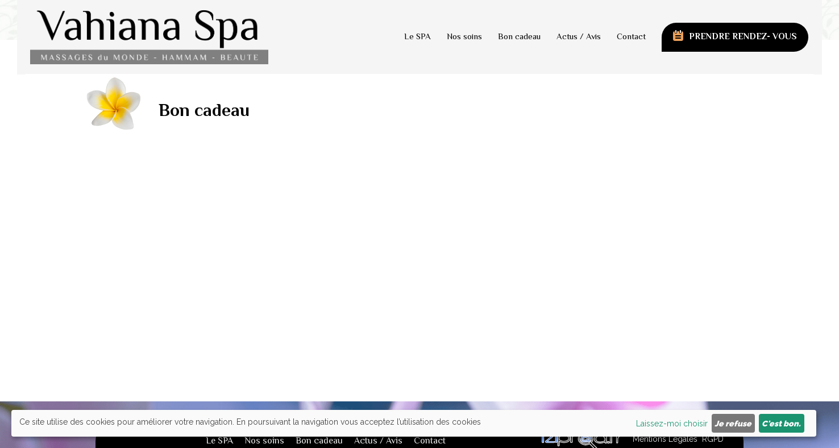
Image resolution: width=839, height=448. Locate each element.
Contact (631, 37)
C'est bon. (781, 423)
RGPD (713, 438)
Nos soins (464, 37)
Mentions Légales (665, 438)
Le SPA (417, 37)
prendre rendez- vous (743, 37)
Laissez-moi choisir (672, 423)
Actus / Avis (578, 37)
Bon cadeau (519, 37)
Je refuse (733, 423)
